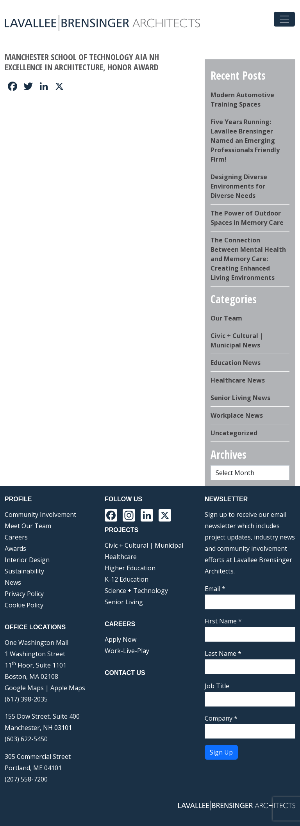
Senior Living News (240, 397)
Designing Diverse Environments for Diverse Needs (239, 186)
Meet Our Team (28, 526)
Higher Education (130, 568)
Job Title (217, 686)
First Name (223, 621)
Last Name (223, 653)
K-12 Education (126, 579)
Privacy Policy (24, 593)
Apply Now (120, 639)
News (13, 582)
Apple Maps (67, 688)
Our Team (226, 318)
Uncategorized (234, 433)
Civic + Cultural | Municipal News (237, 340)
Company (221, 718)
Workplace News (237, 415)
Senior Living (124, 602)
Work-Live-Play (127, 650)
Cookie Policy (24, 605)
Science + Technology (136, 590)
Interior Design (27, 559)
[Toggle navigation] (284, 19)
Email (215, 588)
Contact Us (125, 672)
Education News (236, 362)
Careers (16, 537)
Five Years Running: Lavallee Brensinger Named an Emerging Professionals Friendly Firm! (245, 140)
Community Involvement (40, 514)
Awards (15, 548)
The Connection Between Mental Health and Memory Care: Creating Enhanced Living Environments (248, 259)
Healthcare (121, 556)
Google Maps (24, 688)
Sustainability (24, 571)
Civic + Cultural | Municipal (144, 545)
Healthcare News (238, 380)
